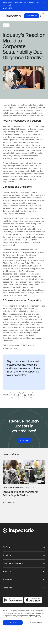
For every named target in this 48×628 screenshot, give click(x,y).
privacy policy (35, 616)
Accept (13, 622)
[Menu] (42, 15)
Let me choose (35, 622)
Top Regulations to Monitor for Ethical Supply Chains (20, 493)
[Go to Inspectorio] (12, 15)
